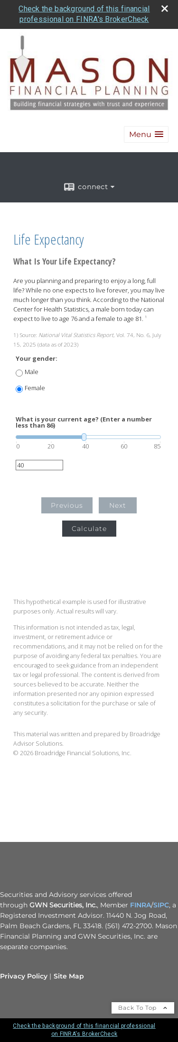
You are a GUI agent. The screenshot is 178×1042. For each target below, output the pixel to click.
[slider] (88, 437)
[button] (146, 134)
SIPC (161, 905)
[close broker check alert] (165, 8)
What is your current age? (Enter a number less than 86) (84, 422)
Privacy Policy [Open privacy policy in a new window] (23, 976)
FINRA (140, 905)
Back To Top (143, 1007)
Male (31, 372)
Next (117, 505)
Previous (67, 505)
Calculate (89, 528)
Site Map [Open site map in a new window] (69, 976)
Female (35, 388)
